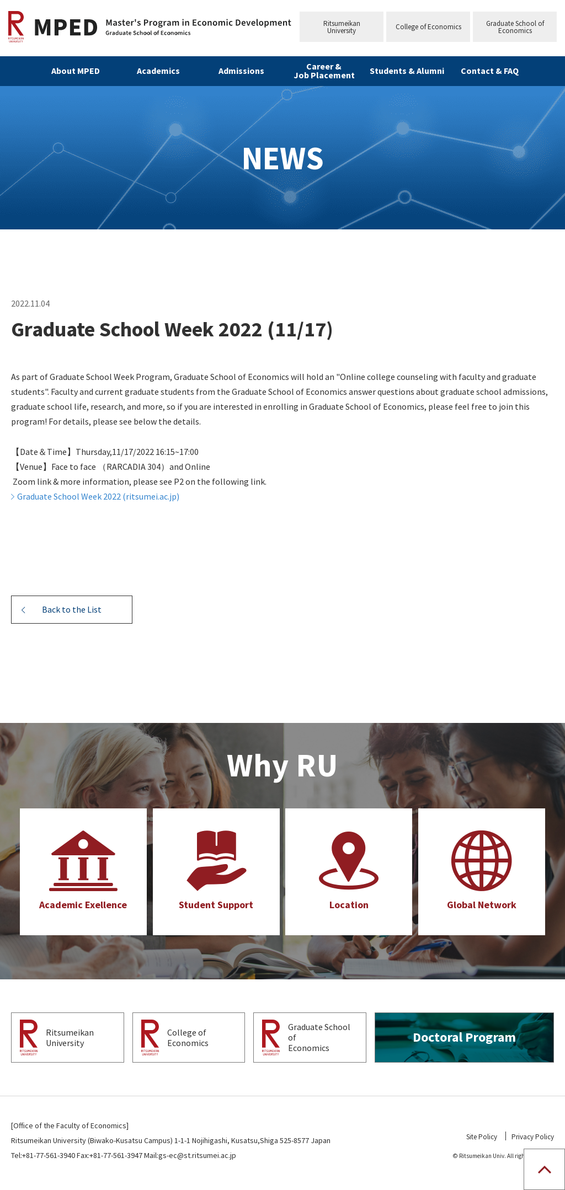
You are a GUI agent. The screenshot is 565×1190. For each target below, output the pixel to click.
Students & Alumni (407, 70)
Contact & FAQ (490, 70)
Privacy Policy (532, 1136)
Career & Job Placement (324, 71)
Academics (158, 70)
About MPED (75, 70)
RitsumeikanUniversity (341, 27)
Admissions (241, 70)
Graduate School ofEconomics (515, 27)
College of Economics (428, 26)
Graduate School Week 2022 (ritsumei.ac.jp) (98, 496)
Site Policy (481, 1136)
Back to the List (72, 609)
